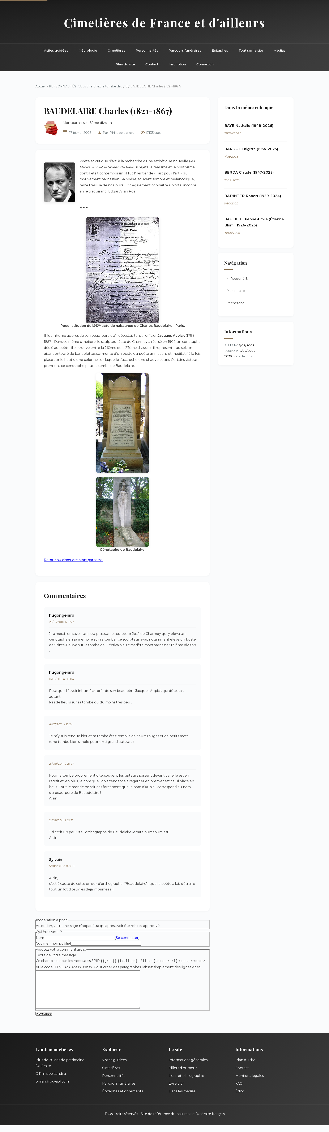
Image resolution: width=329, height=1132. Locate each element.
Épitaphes (220, 50)
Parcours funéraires (185, 50)
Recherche (235, 303)
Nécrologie (88, 50)
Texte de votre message (56, 955)
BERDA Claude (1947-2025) (249, 172)
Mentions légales (249, 1082)
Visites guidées (56, 50)
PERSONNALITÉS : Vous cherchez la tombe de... (86, 86)
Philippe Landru (122, 133)
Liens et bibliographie (186, 1082)
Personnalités (147, 50)
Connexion (205, 64)
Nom (40, 938)
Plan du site (125, 64)
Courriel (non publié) (53, 943)
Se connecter (127, 938)
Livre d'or (176, 1090)
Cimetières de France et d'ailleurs (164, 22)
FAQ (239, 1090)
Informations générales (188, 1067)
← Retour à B (237, 279)
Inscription (177, 64)
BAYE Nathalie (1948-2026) (248, 125)
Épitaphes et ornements (122, 1098)
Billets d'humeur (183, 1075)
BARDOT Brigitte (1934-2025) (251, 149)
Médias (279, 50)
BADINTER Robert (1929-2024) (252, 196)
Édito (239, 1098)
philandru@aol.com (52, 1088)
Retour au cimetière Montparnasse (73, 560)
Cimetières (116, 50)
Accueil (40, 86)
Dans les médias (182, 1098)
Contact (151, 64)
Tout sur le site (251, 50)
